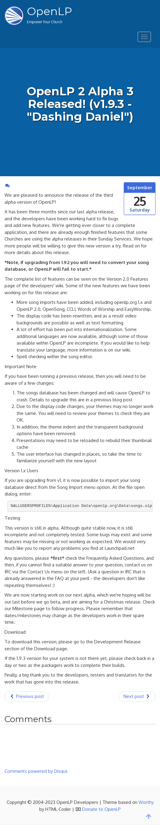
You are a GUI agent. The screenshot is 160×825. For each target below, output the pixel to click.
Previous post (26, 696)
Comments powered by (36, 771)
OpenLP (49, 11)
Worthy (146, 802)
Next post (137, 696)
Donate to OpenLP (101, 809)
